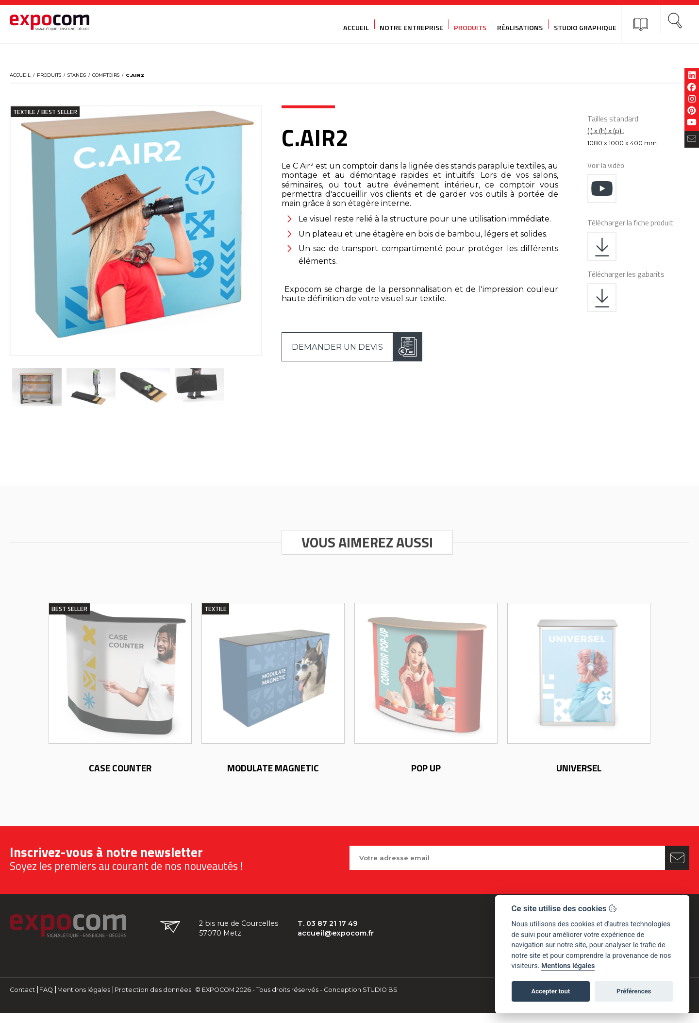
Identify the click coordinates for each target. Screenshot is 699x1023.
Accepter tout (550, 991)
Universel (578, 778)
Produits (456, 24)
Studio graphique (574, 24)
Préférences (633, 991)
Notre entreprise (396, 24)
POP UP (426, 778)
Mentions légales (83, 1000)
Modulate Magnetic (273, 778)
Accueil (339, 24)
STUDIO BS (380, 1000)
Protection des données (153, 1000)
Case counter (120, 778)
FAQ (46, 1000)
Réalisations (508, 24)
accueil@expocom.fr (339, 943)
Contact (22, 1000)
